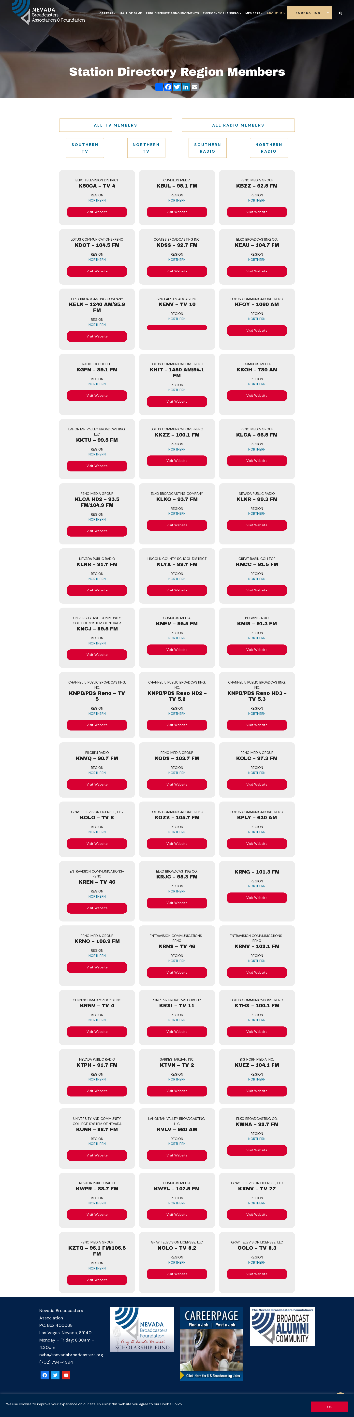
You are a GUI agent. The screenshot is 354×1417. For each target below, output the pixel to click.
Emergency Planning (221, 13)
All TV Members (115, 125)
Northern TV (146, 148)
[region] (177, 1405)
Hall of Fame (131, 13)
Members (252, 13)
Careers (106, 13)
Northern (97, 200)
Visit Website (97, 212)
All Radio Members (238, 125)
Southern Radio (207, 148)
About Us (274, 13)
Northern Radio (268, 148)
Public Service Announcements (172, 13)
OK (329, 1407)
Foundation (308, 13)
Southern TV (85, 148)
